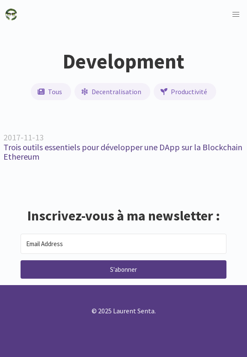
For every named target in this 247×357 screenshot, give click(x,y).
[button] (236, 14)
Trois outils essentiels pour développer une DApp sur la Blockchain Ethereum (122, 152)
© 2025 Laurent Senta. (124, 310)
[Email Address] (123, 244)
